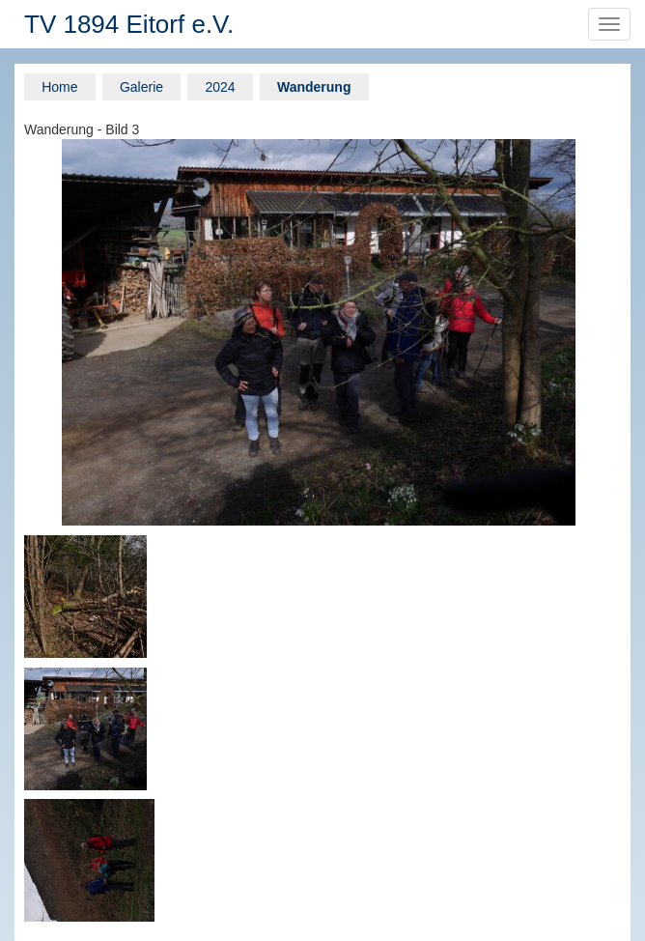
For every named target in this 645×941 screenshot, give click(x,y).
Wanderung (314, 87)
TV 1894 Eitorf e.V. (129, 24)
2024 (220, 87)
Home (59, 87)
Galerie (141, 87)
